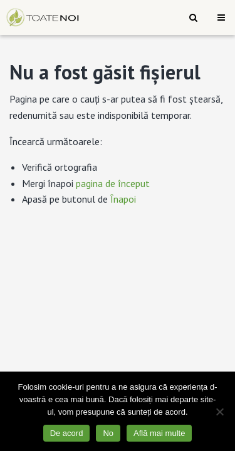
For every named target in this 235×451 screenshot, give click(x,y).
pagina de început (113, 183)
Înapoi (123, 199)
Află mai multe (159, 433)
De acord (67, 433)
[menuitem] (193, 17)
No (108, 433)
